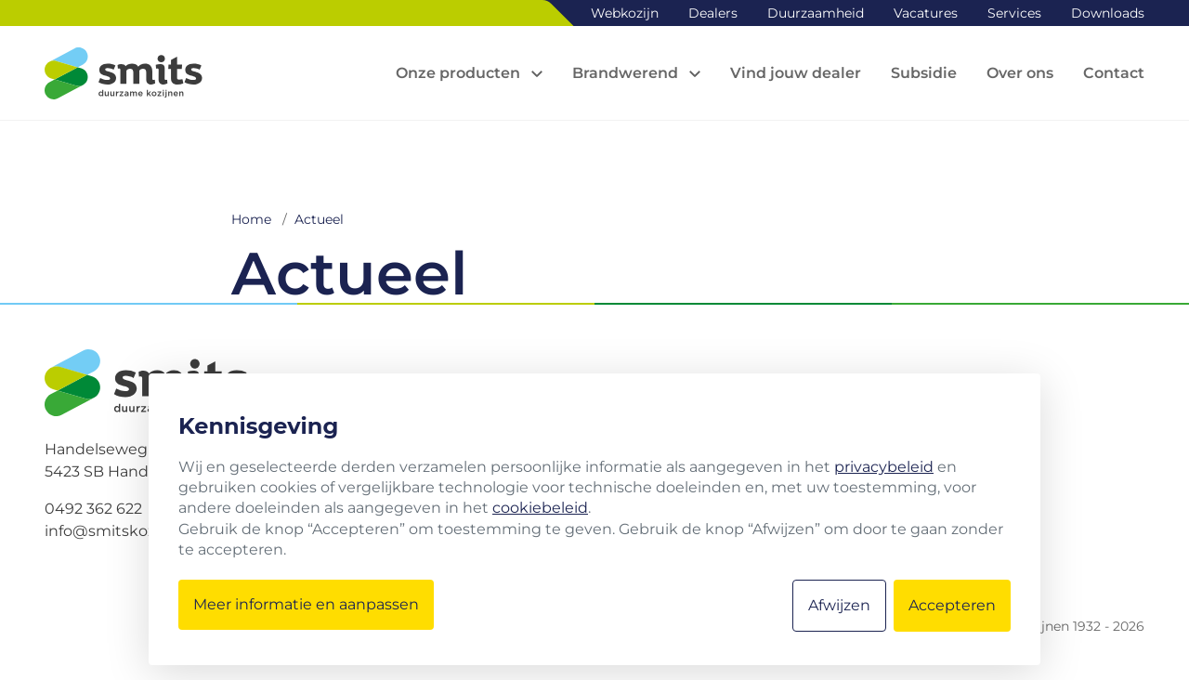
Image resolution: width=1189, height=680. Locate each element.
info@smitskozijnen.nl (127, 531)
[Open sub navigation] (469, 73)
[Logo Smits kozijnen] (124, 73)
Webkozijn (625, 13)
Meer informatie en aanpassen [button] (306, 604)
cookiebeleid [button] (540, 508)
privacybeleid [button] (884, 467)
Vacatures (926, 13)
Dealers (713, 13)
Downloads (1107, 13)
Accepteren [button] (952, 605)
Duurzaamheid (815, 13)
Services (1014, 13)
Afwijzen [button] (839, 605)
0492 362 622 (93, 508)
